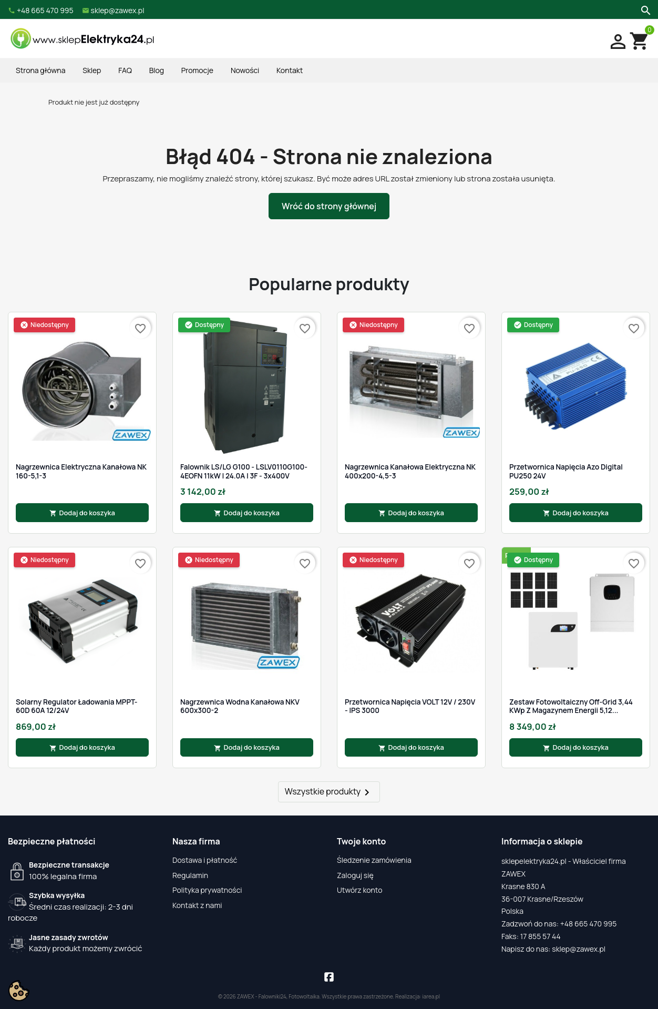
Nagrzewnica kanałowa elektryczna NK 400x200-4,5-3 (410, 471)
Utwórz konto (359, 890)
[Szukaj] (644, 9)
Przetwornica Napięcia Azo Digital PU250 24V (566, 471)
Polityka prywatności (207, 890)
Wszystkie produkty (329, 792)
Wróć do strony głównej (329, 206)
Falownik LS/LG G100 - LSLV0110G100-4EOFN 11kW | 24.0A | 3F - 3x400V (243, 471)
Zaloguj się (355, 875)
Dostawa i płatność (204, 860)
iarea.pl (431, 996)
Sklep (92, 70)
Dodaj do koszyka (82, 512)
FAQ (125, 70)
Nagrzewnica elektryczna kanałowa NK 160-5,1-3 (81, 471)
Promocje (197, 70)
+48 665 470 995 (588, 924)
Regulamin (190, 875)
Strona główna (40, 70)
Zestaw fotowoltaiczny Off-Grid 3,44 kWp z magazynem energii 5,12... (571, 706)
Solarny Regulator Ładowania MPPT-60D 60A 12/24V (76, 706)
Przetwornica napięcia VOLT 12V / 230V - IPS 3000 (410, 706)
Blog (156, 70)
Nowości (245, 70)
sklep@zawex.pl (578, 949)
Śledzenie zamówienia (374, 860)
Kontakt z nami (197, 905)
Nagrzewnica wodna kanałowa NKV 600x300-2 (240, 706)
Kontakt (289, 70)
